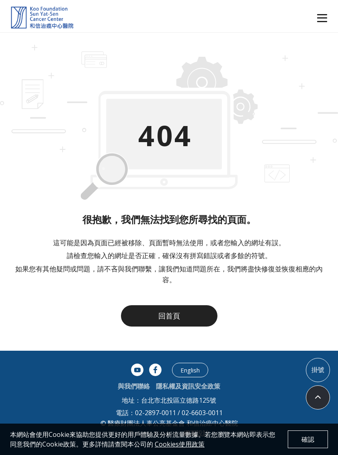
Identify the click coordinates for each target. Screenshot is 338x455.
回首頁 (169, 316)
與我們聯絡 (134, 386)
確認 (307, 439)
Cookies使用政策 (180, 444)
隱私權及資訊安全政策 (188, 386)
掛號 (317, 369)
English (190, 370)
